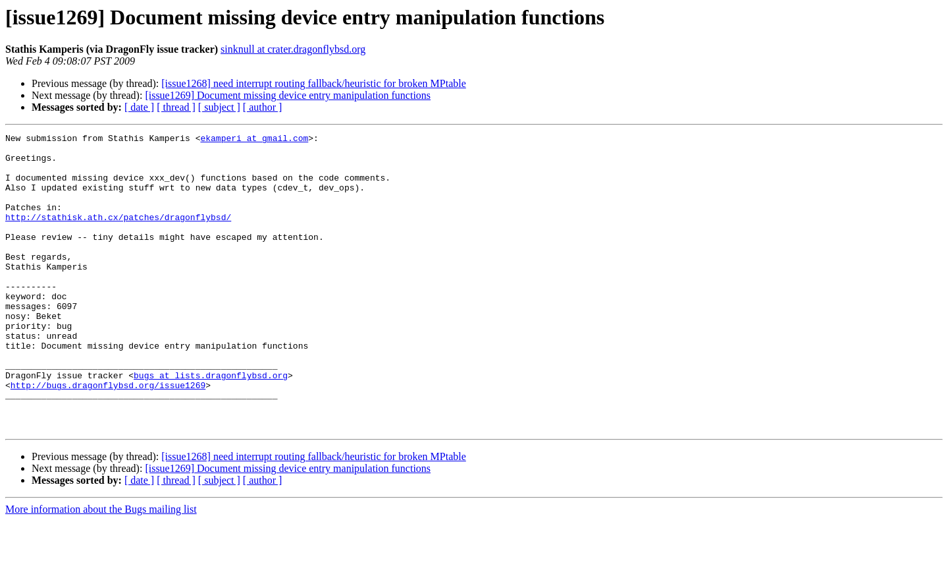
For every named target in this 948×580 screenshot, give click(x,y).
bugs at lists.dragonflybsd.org (211, 424)
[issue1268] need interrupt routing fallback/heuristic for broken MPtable (313, 83)
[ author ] (262, 107)
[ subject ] (219, 107)
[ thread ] (176, 107)
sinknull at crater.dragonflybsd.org (293, 49)
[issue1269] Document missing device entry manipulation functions (288, 95)
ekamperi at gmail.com (254, 140)
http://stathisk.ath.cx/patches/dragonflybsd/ (118, 235)
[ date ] (139, 107)
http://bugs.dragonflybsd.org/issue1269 (108, 436)
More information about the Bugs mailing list (101, 568)
